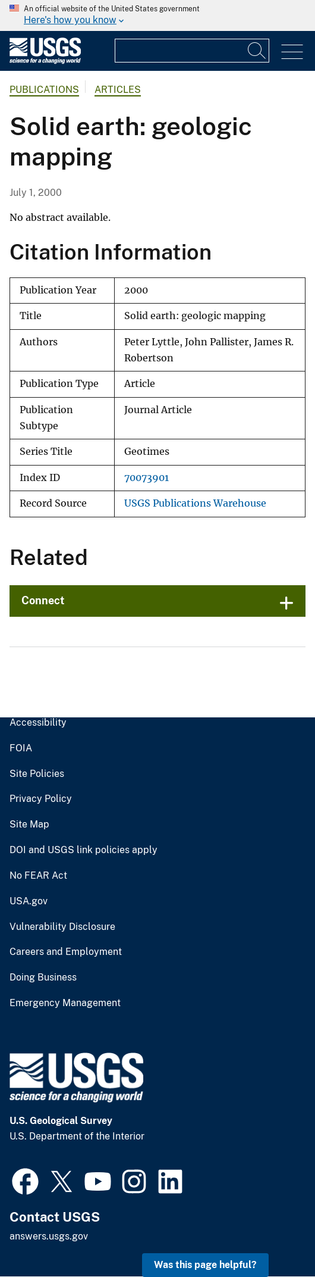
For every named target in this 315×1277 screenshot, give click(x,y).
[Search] (257, 51)
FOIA (21, 748)
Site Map (29, 824)
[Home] (45, 61)
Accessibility (38, 722)
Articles (117, 89)
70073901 (146, 477)
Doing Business (43, 977)
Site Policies (37, 774)
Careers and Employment (66, 952)
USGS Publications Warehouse (195, 503)
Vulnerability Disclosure (62, 927)
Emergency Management (65, 1003)
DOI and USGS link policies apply (84, 850)
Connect (43, 600)
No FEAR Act (38, 875)
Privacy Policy (41, 799)
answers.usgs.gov (49, 1236)
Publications (44, 89)
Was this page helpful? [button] (205, 1264)
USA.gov (29, 901)
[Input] (192, 51)
